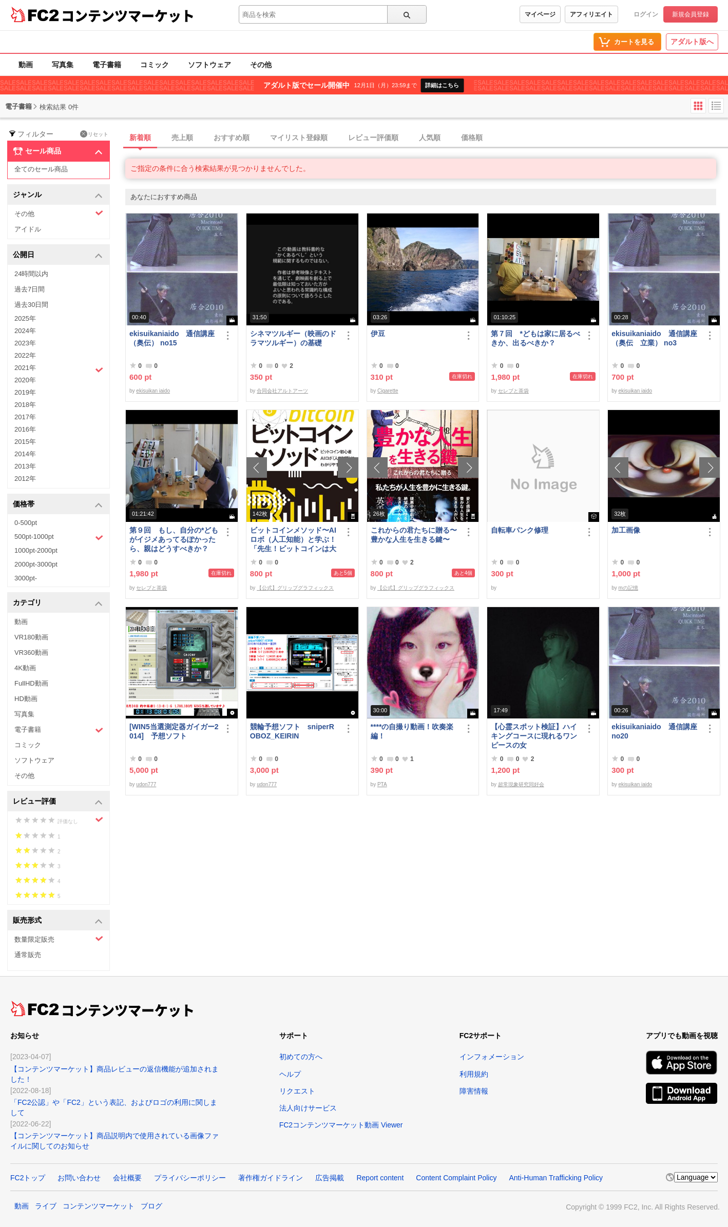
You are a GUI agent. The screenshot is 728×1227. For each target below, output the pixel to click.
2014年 (25, 454)
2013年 (25, 466)
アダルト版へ (692, 41)
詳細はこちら (442, 85)
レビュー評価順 (373, 137)
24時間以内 (31, 274)
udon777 (146, 784)
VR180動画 (31, 637)
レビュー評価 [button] (58, 802)
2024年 (25, 331)
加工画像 (625, 530)
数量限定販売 (58, 938)
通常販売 (27, 955)
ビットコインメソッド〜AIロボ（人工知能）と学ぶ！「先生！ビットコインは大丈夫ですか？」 (293, 539)
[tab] (426, 138)
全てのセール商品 (41, 169)
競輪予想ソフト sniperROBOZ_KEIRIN (292, 731)
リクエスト (297, 1091)
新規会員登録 (690, 14)
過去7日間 (29, 289)
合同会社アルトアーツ (282, 391)
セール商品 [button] (58, 151)
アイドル (27, 229)
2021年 (58, 369)
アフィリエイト (591, 14)
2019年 (25, 392)
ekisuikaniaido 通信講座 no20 (654, 731)
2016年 (25, 429)
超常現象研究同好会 (521, 784)
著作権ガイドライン (270, 1178)
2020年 (25, 380)
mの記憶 (628, 588)
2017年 (25, 417)
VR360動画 (31, 652)
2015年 (25, 441)
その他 (261, 65)
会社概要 (127, 1178)
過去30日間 (31, 304)
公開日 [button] (58, 255)
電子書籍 (106, 65)
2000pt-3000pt (36, 564)
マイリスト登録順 (299, 137)
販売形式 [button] (58, 921)
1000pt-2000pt (36, 550)
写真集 (62, 65)
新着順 (140, 137)
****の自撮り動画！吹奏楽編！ (412, 731)
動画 (25, 65)
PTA (382, 784)
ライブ (45, 1206)
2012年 (25, 478)
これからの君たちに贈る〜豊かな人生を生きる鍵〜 (414, 534)
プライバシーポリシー (190, 1178)
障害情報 (473, 1091)
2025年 (25, 318)
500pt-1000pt (58, 537)
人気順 (429, 137)
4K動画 (25, 668)
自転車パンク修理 (519, 530)
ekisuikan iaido (153, 391)
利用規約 (473, 1074)
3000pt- (25, 578)
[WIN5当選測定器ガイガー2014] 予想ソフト (173, 731)
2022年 (25, 355)
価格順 (472, 137)
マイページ (540, 14)
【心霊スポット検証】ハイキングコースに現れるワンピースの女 (534, 736)
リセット (94, 134)
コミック (154, 65)
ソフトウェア (209, 65)
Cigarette (387, 391)
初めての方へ (300, 1057)
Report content (380, 1178)
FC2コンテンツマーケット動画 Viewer (341, 1125)
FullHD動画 (31, 683)
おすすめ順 (232, 137)
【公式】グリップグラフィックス (295, 588)
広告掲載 (329, 1178)
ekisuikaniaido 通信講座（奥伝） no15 (172, 338)
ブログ (151, 1206)
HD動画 (25, 699)
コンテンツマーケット (128, 15)
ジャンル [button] (58, 195)
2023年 (25, 343)
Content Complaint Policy (456, 1178)
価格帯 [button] (58, 505)
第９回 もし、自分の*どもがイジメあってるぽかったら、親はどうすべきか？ (173, 539)
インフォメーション (491, 1057)
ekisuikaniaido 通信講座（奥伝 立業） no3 (654, 338)
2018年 (25, 404)
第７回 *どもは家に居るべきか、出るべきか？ (535, 338)
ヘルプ (290, 1074)
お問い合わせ (79, 1178)
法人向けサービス (308, 1108)
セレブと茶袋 (513, 391)
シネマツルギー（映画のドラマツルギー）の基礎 (293, 338)
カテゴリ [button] (58, 603)
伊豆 (378, 333)
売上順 (182, 137)
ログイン (646, 14)
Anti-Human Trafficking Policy (556, 1178)
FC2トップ (27, 1178)
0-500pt (25, 523)
